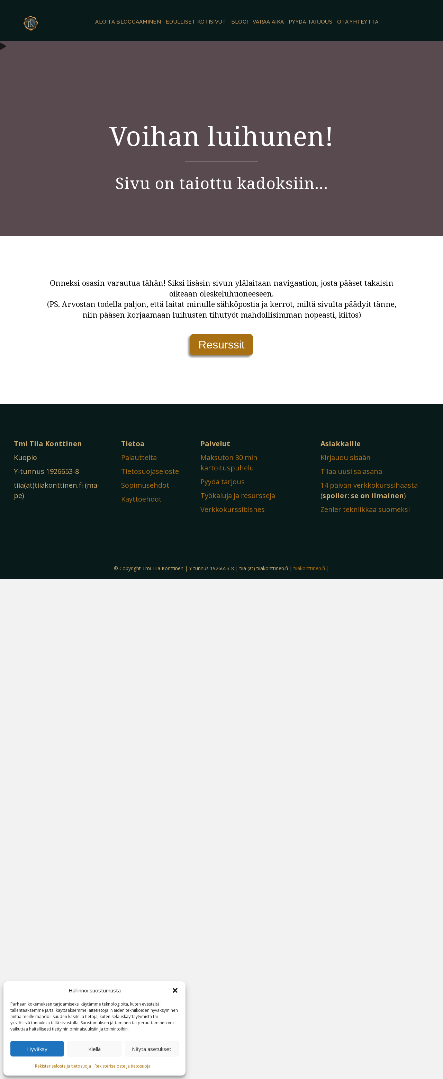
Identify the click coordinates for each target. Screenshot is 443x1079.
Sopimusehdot (145, 485)
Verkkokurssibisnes (232, 509)
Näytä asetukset (151, 1048)
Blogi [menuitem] (239, 22)
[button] (175, 990)
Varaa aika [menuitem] (268, 22)
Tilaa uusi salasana (351, 471)
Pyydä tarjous (222, 481)
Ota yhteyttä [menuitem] (358, 22)
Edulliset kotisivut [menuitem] (196, 22)
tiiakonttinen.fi (309, 568)
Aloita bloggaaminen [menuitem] (128, 22)
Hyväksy (37, 1048)
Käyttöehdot (141, 499)
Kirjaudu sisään (345, 457)
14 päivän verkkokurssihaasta (369, 485)
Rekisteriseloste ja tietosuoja (63, 1066)
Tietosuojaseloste (150, 471)
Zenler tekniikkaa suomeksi (365, 509)
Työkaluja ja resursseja (237, 495)
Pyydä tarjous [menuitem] (310, 22)
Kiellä (94, 1048)
